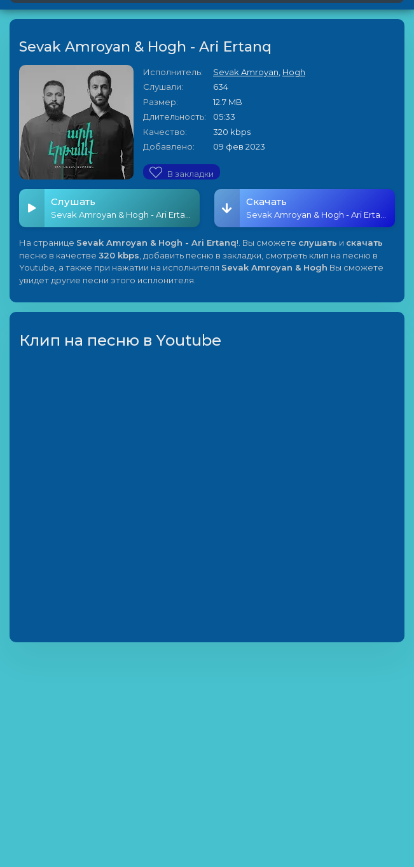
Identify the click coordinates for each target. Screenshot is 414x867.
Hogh (293, 72)
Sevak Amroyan (246, 72)
